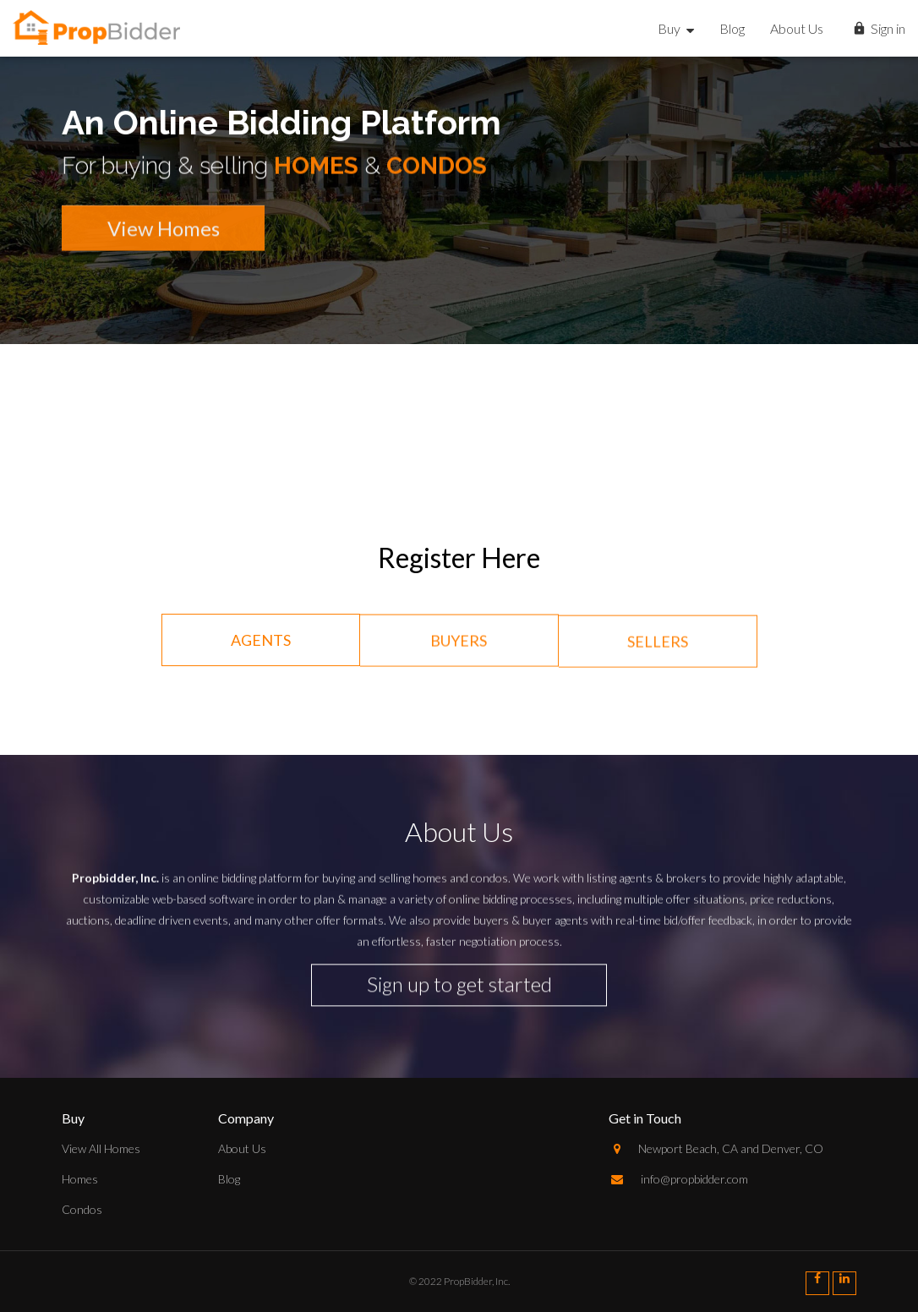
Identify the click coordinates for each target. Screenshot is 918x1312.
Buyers (458, 644)
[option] (459, 304)
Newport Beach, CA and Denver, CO (716, 1148)
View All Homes (101, 1148)
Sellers (657, 646)
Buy (676, 28)
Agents (261, 640)
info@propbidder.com (678, 1179)
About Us (796, 28)
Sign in (878, 30)
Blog (732, 28)
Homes (80, 1179)
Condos (82, 1209)
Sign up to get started (459, 979)
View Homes (163, 235)
